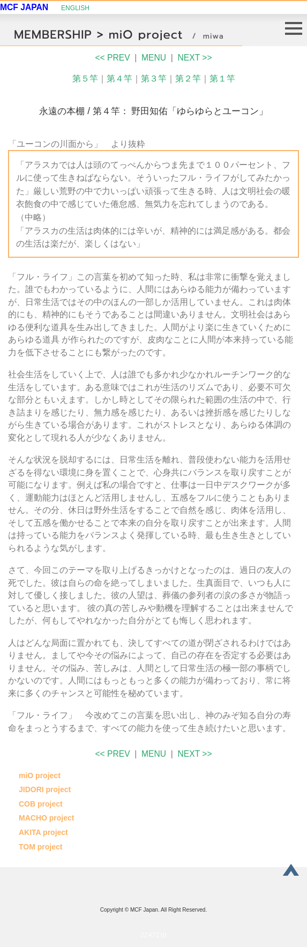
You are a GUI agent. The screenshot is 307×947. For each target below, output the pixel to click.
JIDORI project (45, 789)
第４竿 (119, 78)
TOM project (40, 846)
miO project (40, 775)
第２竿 (188, 78)
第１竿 (222, 78)
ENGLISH (75, 8)
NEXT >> (195, 57)
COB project (41, 804)
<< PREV (112, 57)
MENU (153, 57)
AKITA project (43, 832)
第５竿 (85, 78)
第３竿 (154, 78)
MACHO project (46, 818)
